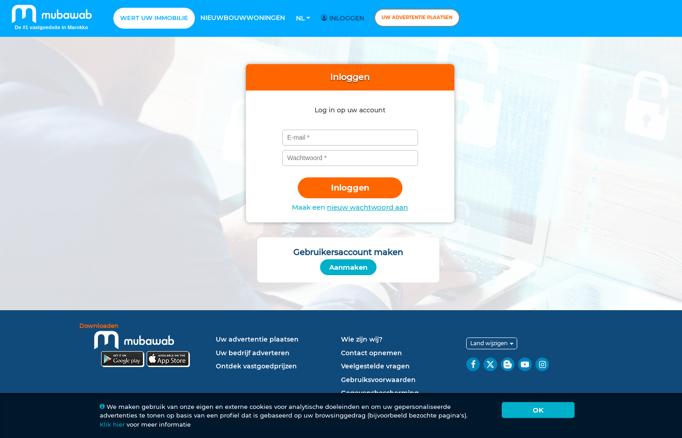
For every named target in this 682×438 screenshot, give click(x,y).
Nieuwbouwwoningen (242, 18)
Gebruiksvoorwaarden (378, 380)
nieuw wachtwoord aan (367, 207)
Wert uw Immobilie (154, 17)
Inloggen (344, 18)
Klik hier (112, 424)
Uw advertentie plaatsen (417, 17)
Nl (303, 18)
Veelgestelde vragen (375, 366)
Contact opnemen (371, 353)
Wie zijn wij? (361, 339)
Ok (538, 410)
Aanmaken (348, 267)
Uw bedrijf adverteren (253, 353)
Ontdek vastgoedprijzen (256, 366)
